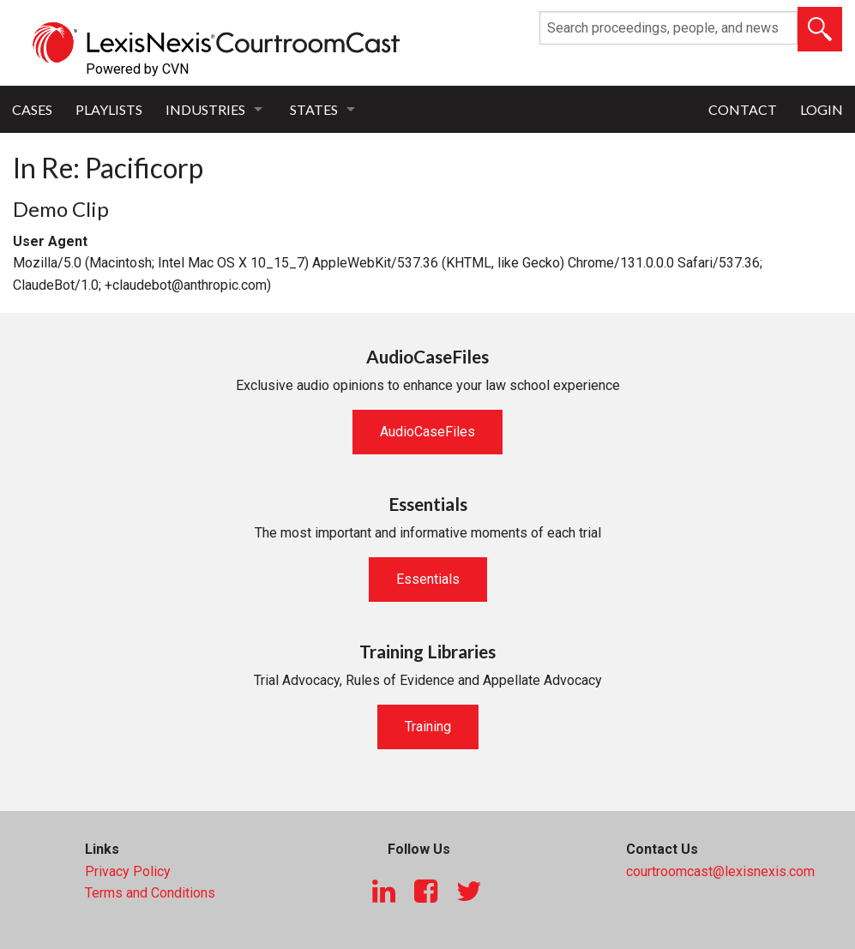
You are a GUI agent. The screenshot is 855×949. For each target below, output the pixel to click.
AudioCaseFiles (427, 431)
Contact (742, 109)
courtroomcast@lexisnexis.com (720, 871)
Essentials (428, 579)
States (314, 109)
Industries (205, 109)
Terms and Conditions (150, 893)
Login (821, 109)
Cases (32, 109)
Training (428, 726)
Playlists (108, 109)
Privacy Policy (128, 871)
